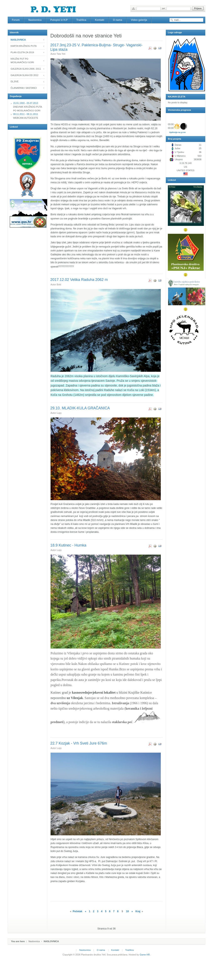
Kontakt (115, 950)
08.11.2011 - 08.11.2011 (25, 114)
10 (127, 911)
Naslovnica (34, 941)
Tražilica (129, 950)
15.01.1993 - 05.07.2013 (25, 103)
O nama (101, 950)
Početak (77, 911)
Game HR (145, 954)
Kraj (137, 911)
